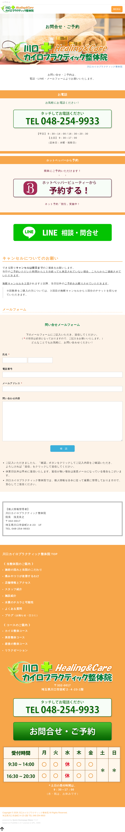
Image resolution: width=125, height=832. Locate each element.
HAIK (38, 823)
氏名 (6, 354)
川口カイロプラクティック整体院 (34, 813)
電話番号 (7, 369)
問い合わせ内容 (11, 398)
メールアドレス (12, 383)
